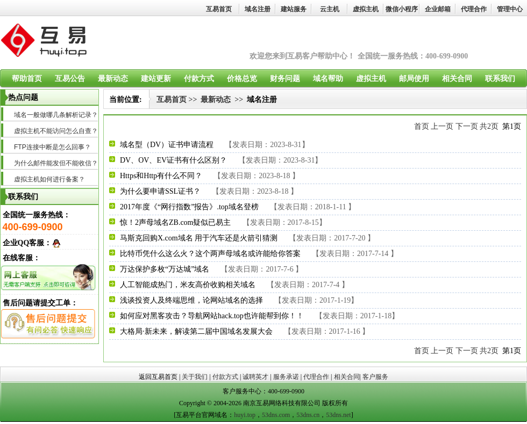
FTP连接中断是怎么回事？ (52, 147)
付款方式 (199, 79)
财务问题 (285, 79)
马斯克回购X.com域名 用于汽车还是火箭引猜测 (198, 238)
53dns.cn (307, 415)
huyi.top (244, 415)
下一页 (466, 126)
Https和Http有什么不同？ (161, 176)
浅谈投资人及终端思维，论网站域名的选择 (191, 300)
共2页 (489, 126)
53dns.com (276, 415)
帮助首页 (27, 79)
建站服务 (294, 9)
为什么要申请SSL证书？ (160, 191)
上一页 (442, 126)
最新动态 (113, 79)
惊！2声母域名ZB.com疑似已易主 (175, 222)
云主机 (329, 9)
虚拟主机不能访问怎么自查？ (56, 131)
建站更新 (156, 79)
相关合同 (457, 79)
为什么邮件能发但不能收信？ (56, 163)
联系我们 (500, 79)
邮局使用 (414, 79)
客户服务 (375, 377)
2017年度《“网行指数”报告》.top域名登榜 (189, 207)
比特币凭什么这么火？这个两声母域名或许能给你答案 (210, 254)
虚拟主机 (366, 9)
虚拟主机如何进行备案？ (49, 179)
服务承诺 (286, 377)
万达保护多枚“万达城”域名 (164, 269)
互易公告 (70, 79)
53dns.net (338, 415)
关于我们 (195, 377)
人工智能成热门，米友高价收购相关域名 (187, 285)
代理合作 (474, 9)
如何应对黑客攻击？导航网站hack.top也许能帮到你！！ (212, 316)
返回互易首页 (158, 377)
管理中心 (510, 9)
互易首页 (219, 9)
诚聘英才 (255, 377)
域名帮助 (328, 79)
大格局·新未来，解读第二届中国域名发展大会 (196, 331)
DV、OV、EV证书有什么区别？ (173, 160)
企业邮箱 (438, 9)
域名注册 (257, 9)
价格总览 (242, 79)
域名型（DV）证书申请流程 (166, 145)
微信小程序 (402, 9)
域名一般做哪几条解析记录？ (56, 115)
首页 (421, 126)
